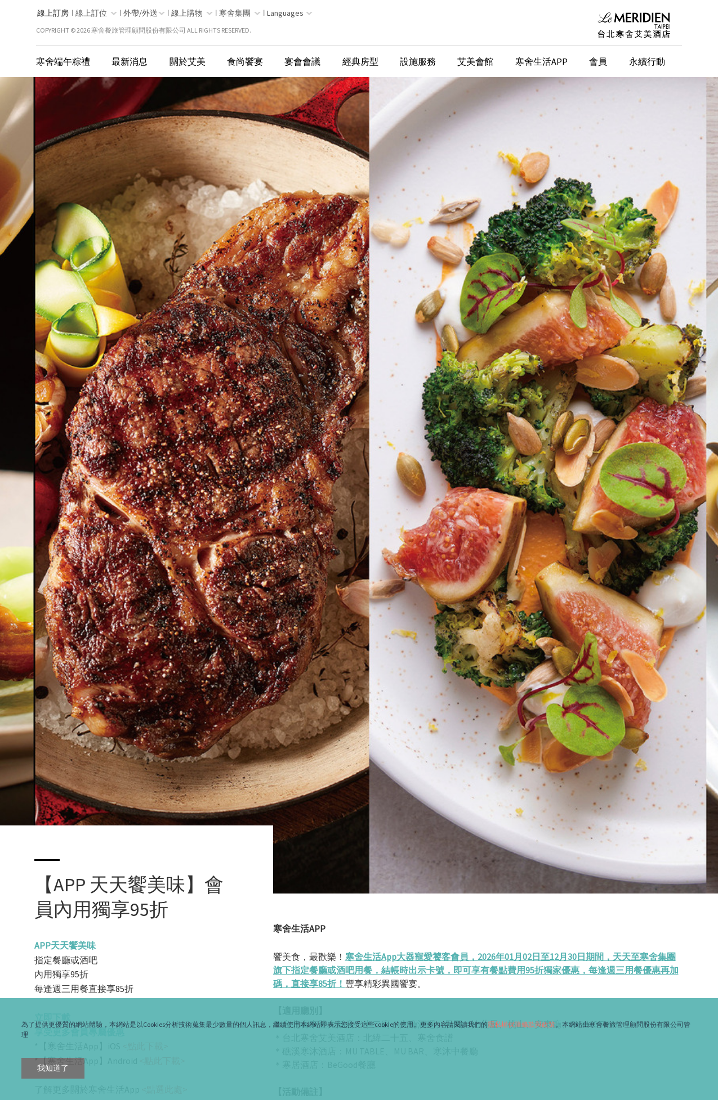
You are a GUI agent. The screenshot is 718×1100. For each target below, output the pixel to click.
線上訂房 (53, 13)
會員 (598, 61)
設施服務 (418, 61)
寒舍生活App (541, 61)
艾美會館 (475, 61)
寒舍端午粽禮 (63, 61)
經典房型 (360, 61)
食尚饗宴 (245, 61)
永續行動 (647, 61)
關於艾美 (188, 61)
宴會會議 (302, 61)
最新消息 (130, 61)
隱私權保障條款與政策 (521, 1024)
